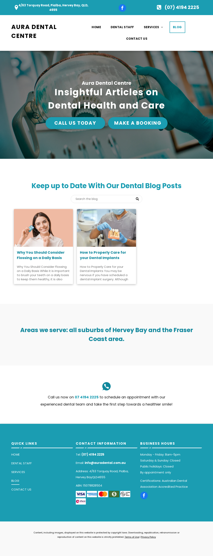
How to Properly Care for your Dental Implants (103, 255)
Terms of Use (132, 537)
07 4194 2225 (87, 397)
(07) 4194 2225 (93, 454)
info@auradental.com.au (105, 463)
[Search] (106, 199)
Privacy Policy (148, 537)
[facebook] (122, 8)
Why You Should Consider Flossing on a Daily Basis (41, 255)
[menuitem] (97, 27)
